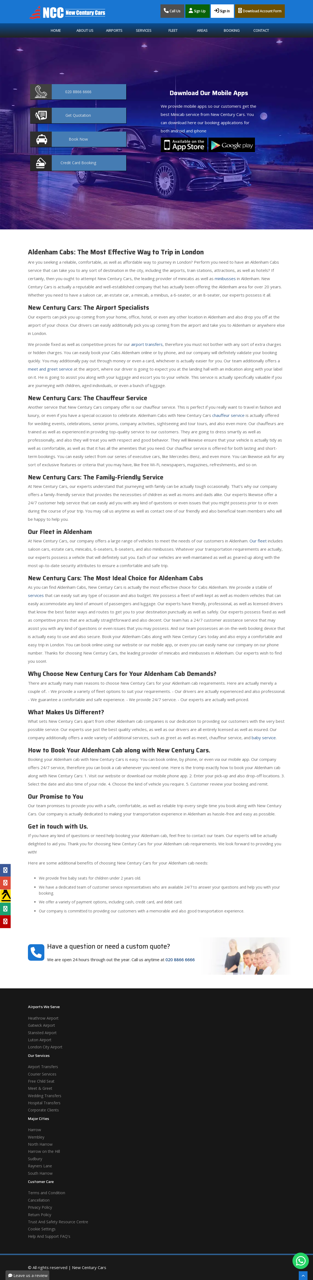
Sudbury (35, 1158)
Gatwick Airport (41, 1025)
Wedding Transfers (44, 1095)
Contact (261, 30)
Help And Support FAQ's (49, 1236)
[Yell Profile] (5, 896)
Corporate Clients (43, 1110)
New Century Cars (89, 1267)
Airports (114, 30)
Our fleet (258, 541)
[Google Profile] (5, 883)
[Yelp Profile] (5, 921)
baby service (264, 737)
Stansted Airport (42, 1032)
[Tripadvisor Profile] (5, 909)
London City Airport (45, 1046)
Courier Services (42, 1074)
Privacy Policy (40, 1207)
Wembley (36, 1137)
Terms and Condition (46, 1192)
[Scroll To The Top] (303, 1275)
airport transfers (147, 344)
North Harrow (40, 1144)
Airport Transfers (43, 1066)
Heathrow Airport (43, 1018)
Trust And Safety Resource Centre (58, 1221)
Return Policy (39, 1214)
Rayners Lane (40, 1165)
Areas (202, 30)
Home (56, 30)
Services (143, 30)
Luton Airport (39, 1039)
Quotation (78, 115)
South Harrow (40, 1173)
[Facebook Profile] (5, 870)
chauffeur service (228, 415)
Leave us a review (28, 1275)
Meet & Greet (40, 1088)
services (36, 595)
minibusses (225, 278)
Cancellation (39, 1200)
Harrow (34, 1129)
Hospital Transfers (44, 1102)
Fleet (172, 30)
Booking (232, 30)
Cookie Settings (42, 1228)
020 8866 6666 (180, 959)
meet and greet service (50, 369)
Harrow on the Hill (44, 1151)
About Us (84, 30)
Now (78, 139)
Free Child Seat (41, 1081)
